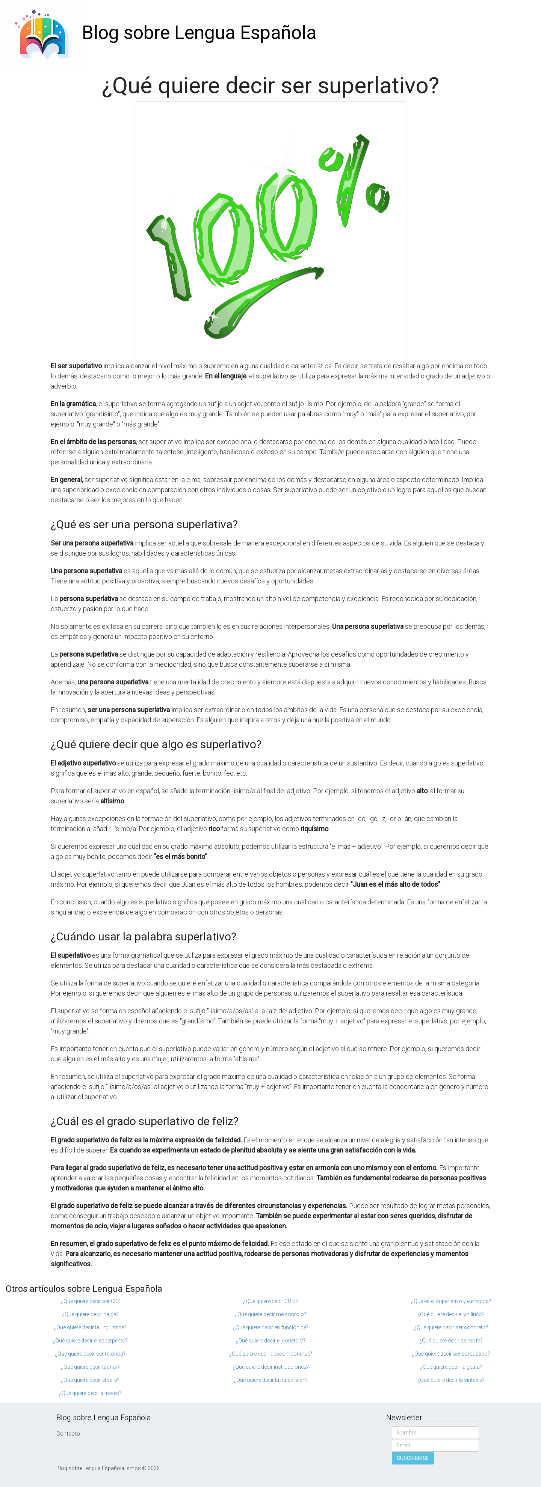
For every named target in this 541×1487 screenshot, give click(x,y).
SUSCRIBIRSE (413, 1458)
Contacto (68, 1433)
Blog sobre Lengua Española (199, 33)
